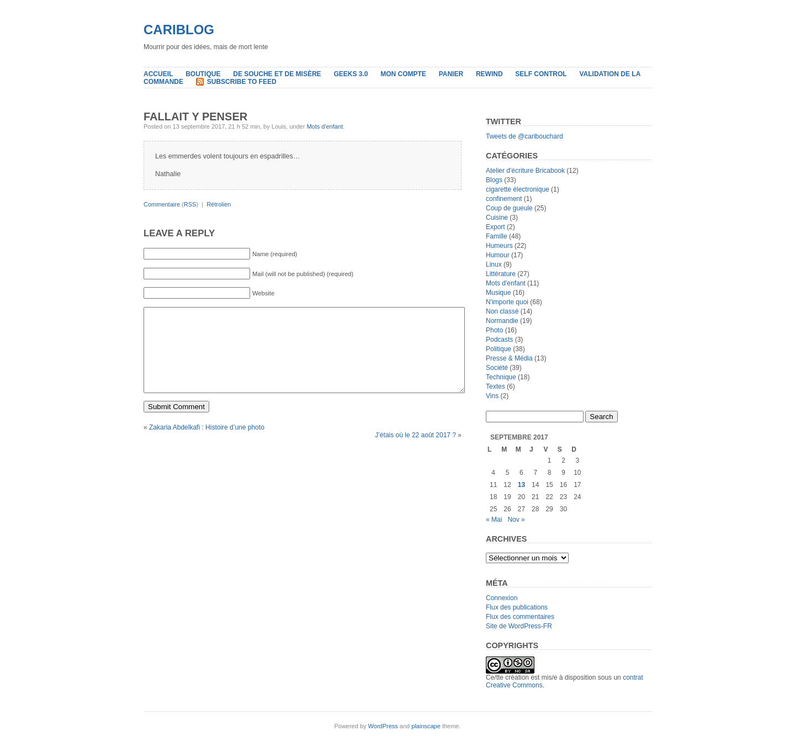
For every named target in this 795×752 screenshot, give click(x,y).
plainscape (426, 726)
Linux (494, 264)
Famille (496, 236)
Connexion (501, 598)
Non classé (502, 311)
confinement (504, 199)
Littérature (501, 274)
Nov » (515, 519)
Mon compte (403, 74)
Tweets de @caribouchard (524, 136)
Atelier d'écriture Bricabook (525, 170)
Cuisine (497, 217)
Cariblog (179, 29)
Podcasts (499, 339)
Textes (495, 386)
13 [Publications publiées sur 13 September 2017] (521, 485)
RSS (190, 204)
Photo (494, 330)
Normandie (502, 321)
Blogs (494, 180)
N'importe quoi (507, 302)
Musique (498, 292)
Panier (451, 74)
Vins (492, 396)
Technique (501, 377)
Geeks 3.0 (350, 74)
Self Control (540, 74)
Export (495, 227)
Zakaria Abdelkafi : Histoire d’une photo (206, 444)
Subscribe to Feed (242, 82)
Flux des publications (517, 607)
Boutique (203, 74)
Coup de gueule (509, 208)
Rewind (489, 74)
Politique (498, 349)
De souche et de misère (277, 74)
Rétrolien (218, 204)
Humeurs (499, 246)
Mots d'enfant (324, 126)
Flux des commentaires (520, 617)
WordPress (383, 726)
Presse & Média (509, 358)
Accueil (158, 74)
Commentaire (162, 204)
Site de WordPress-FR (519, 626)
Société (497, 368)
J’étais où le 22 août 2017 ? (415, 452)
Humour (498, 255)
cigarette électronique (517, 189)
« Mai (494, 519)
